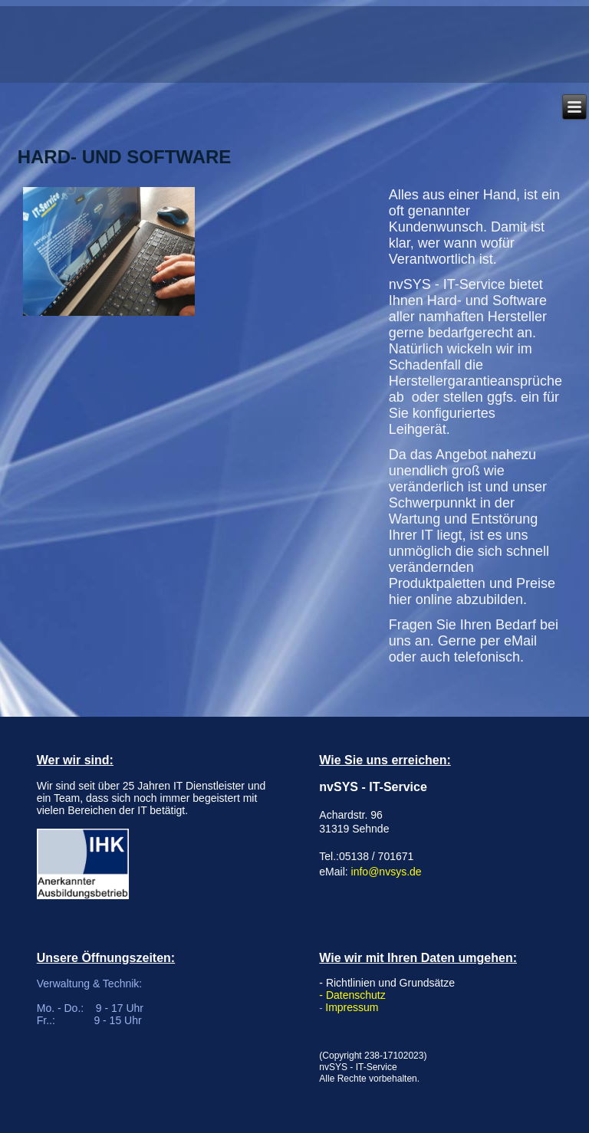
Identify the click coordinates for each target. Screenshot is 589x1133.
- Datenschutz (352, 995)
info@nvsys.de (386, 871)
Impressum (351, 1007)
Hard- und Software (125, 156)
